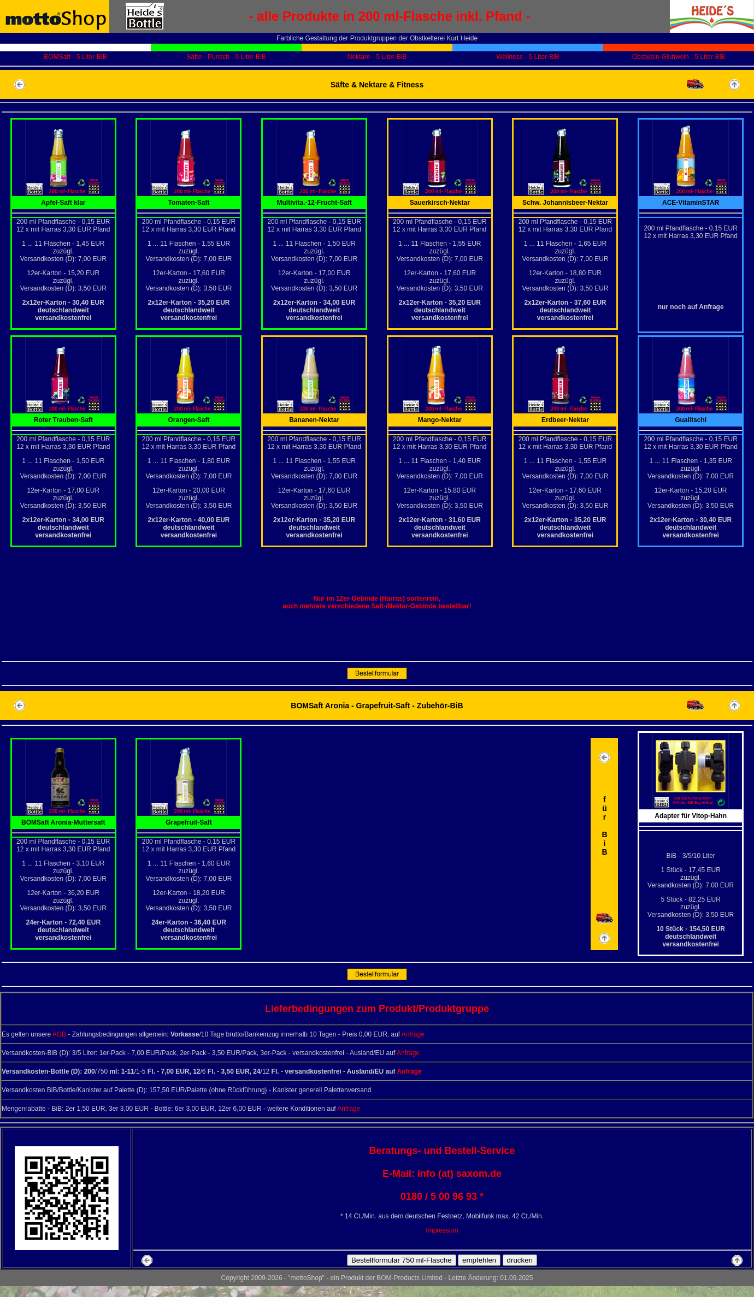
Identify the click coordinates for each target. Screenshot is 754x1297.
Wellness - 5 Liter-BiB (527, 57)
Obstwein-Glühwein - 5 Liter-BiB (679, 57)
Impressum (442, 1230)
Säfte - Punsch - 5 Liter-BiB (226, 57)
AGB (59, 1034)
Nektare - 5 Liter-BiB (377, 57)
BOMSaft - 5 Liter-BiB (75, 57)
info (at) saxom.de (459, 1173)
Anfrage (413, 1034)
